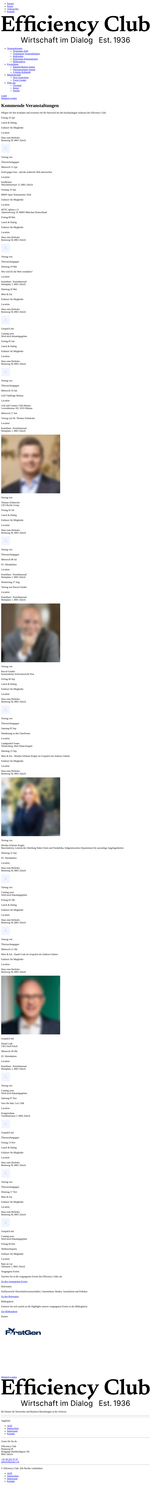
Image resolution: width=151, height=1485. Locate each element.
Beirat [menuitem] (16, 88)
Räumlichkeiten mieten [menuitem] (24, 67)
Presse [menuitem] (10, 6)
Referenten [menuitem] (18, 56)
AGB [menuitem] (9, 1425)
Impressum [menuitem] (12, 1431)
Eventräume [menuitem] (12, 64)
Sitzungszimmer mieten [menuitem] (24, 69)
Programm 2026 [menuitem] (20, 51)
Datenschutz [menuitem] (13, 1428)
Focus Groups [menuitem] (19, 80)
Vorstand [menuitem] (17, 85)
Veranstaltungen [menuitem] (14, 48)
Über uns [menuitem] (11, 83)
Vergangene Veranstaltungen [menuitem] (26, 53)
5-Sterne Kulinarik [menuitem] (22, 72)
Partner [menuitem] (10, 3)
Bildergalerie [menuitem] (19, 61)
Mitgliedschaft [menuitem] (14, 75)
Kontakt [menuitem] (11, 11)
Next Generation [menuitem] (21, 77)
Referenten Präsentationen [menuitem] (25, 59)
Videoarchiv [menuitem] (13, 9)
